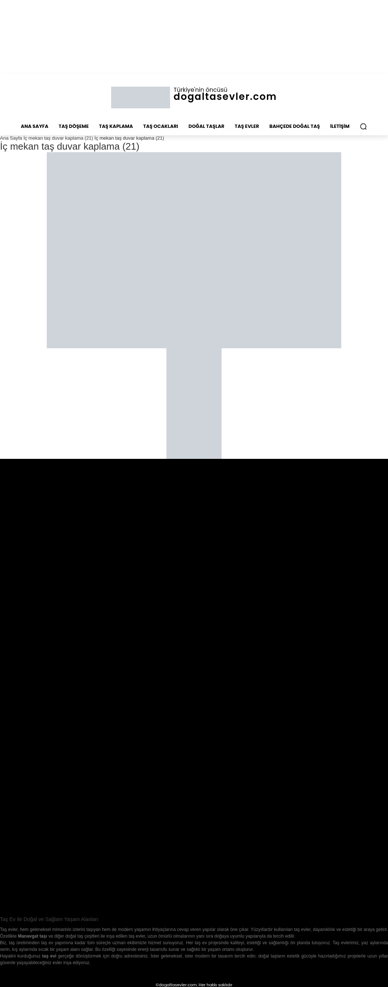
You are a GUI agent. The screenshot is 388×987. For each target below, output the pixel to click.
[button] (363, 126)
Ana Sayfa (11, 138)
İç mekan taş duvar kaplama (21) (58, 138)
